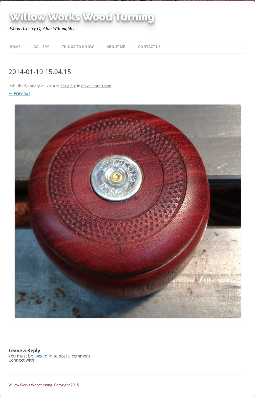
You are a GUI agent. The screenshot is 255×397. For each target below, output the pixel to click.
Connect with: (21, 360)
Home (15, 46)
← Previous (19, 93)
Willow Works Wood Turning (82, 16)
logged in (43, 356)
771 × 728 (68, 85)
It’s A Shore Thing (96, 85)
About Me (116, 46)
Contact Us (149, 46)
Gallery (41, 46)
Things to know (78, 46)
